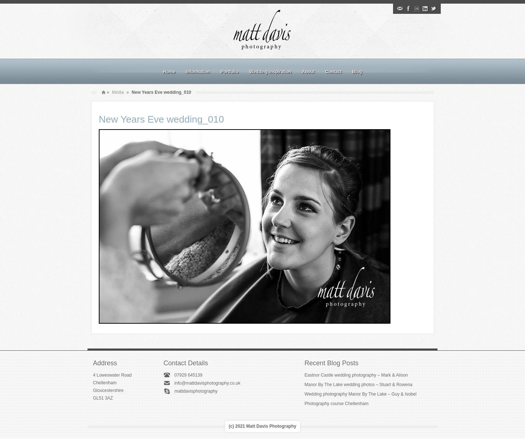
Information (198, 71)
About (308, 71)
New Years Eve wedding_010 (161, 119)
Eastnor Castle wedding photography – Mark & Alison (356, 375)
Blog (357, 71)
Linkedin (425, 8)
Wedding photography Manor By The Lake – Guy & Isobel (360, 394)
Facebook (408, 8)
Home (169, 71)
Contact (333, 71)
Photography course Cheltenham (336, 403)
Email (400, 8)
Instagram (416, 8)
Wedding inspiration (270, 71)
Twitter (433, 8)
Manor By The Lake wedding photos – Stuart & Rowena (358, 384)
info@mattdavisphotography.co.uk (207, 383)
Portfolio (229, 71)
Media (118, 92)
